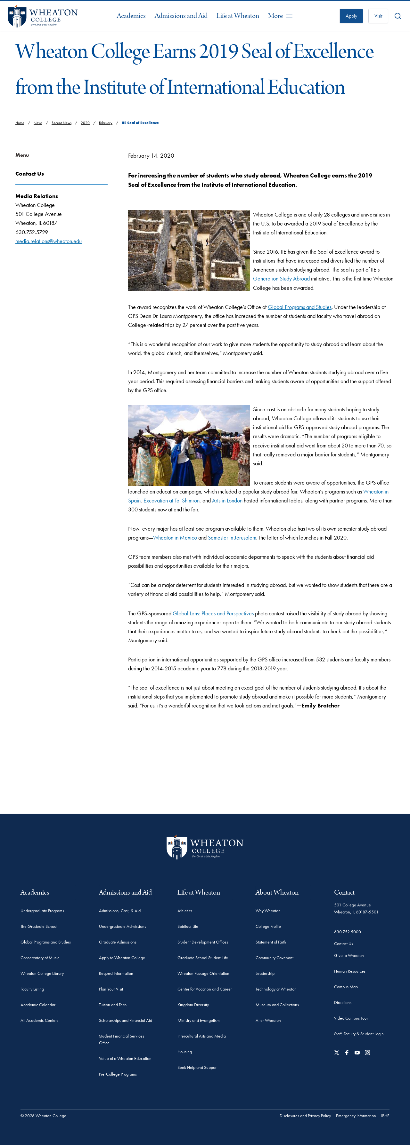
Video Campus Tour (351, 1018)
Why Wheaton (268, 910)
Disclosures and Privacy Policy (305, 1115)
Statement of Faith (271, 942)
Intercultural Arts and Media (201, 1036)
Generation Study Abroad (281, 278)
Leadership (265, 973)
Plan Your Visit (111, 989)
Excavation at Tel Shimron (172, 500)
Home (19, 122)
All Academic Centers (39, 1020)
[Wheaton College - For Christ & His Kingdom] (205, 846)
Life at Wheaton (238, 16)
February (105, 122)
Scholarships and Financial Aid (125, 1020)
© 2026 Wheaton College (43, 1115)
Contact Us (343, 943)
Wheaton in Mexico (175, 537)
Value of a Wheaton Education (125, 1058)
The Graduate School (38, 926)
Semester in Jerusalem (232, 537)
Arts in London (227, 500)
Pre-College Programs (118, 1074)
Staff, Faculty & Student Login (359, 1034)
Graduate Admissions (117, 942)
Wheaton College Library (42, 973)
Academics (131, 16)
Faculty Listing (32, 989)
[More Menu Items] (280, 16)
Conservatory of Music (39, 957)
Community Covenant (274, 957)
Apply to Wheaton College (122, 957)
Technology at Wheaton (276, 989)
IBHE (385, 1115)
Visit (378, 15)
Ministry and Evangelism (198, 1020)
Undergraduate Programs (42, 910)
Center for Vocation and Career (204, 989)
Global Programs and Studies (300, 307)
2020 (85, 122)
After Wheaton (268, 1020)
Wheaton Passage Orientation (203, 973)
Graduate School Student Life (202, 957)
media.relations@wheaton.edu (48, 241)
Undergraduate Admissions (122, 926)
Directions (342, 1002)
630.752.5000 (347, 932)
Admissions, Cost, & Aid (120, 910)
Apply (351, 15)
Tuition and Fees (113, 1004)
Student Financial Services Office (121, 1039)
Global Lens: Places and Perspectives (213, 613)
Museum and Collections (277, 1004)
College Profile (268, 926)
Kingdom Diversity (193, 1004)
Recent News (61, 122)
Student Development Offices (202, 942)
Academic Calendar (37, 1004)
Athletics (184, 910)
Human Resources (349, 971)
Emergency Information (356, 1115)
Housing (184, 1051)
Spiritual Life (187, 926)
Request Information (116, 973)
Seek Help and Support (197, 1067)
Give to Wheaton (349, 955)
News (38, 122)
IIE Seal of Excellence (140, 122)
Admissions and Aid (181, 16)
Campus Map (346, 987)
